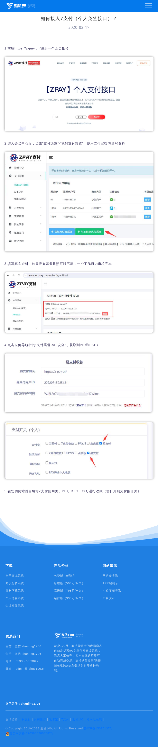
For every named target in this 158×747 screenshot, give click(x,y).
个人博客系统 (15, 598)
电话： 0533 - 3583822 (22, 661)
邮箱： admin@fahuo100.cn (26, 668)
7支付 (65, 719)
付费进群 (40, 719)
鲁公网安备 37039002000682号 (30, 734)
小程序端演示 (112, 590)
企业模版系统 (15, 605)
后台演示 (109, 598)
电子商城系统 (15, 575)
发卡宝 (53, 719)
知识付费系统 (15, 583)
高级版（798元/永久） (69, 590)
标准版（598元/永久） (69, 583)
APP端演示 (110, 583)
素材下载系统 (15, 590)
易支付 (26, 719)
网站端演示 (110, 575)
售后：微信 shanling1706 (23, 653)
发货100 (78, 719)
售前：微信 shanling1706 (23, 646)
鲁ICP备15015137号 (98, 728)
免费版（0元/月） (66, 575)
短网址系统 (94, 719)
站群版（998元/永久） (69, 598)
